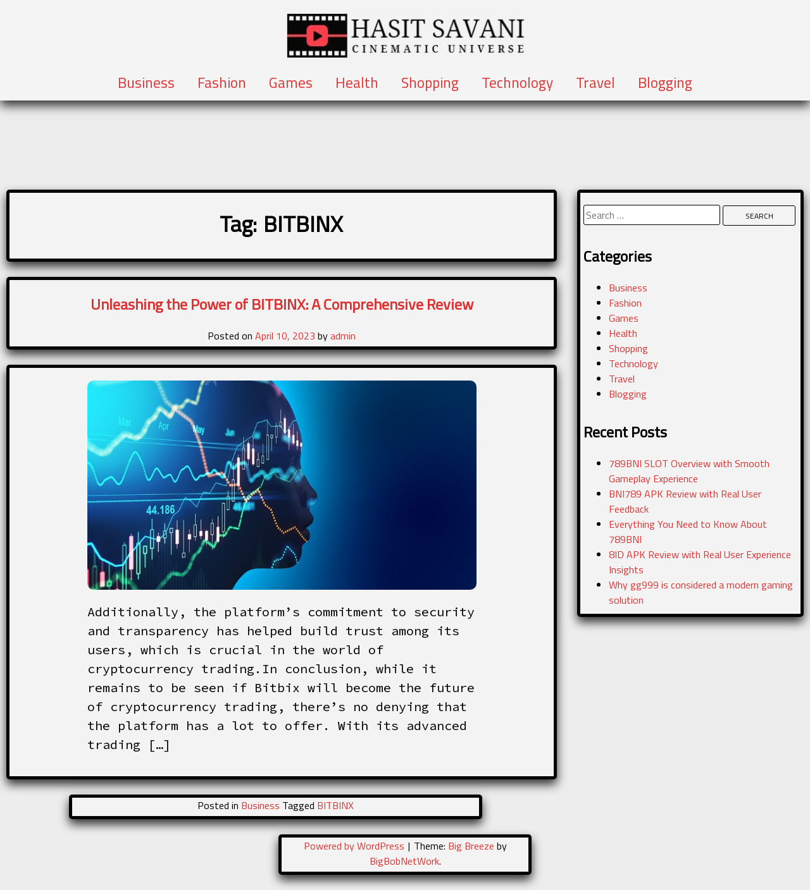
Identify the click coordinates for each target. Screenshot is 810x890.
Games (291, 83)
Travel (595, 83)
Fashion (221, 83)
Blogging (665, 83)
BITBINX (335, 805)
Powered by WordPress (355, 845)
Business (146, 83)
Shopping (430, 83)
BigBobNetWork (404, 861)
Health (356, 83)
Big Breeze (471, 845)
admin (343, 335)
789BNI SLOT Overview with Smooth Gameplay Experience (689, 471)
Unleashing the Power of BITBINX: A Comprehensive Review (281, 304)
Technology (517, 83)
